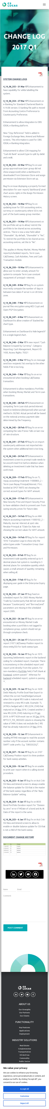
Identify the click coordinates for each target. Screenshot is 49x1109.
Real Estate (24, 1045)
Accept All (24, 1089)
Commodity (24, 1058)
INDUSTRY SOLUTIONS (24, 1040)
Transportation (24, 1052)
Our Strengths (24, 1009)
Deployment (24, 1034)
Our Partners (24, 1012)
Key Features (24, 1027)
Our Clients (24, 1016)
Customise (24, 1096)
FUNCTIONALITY (24, 1022)
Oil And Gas (24, 1055)
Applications (24, 1031)
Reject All (24, 1103)
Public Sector (24, 1061)
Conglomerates (24, 1049)
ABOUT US (24, 1004)
